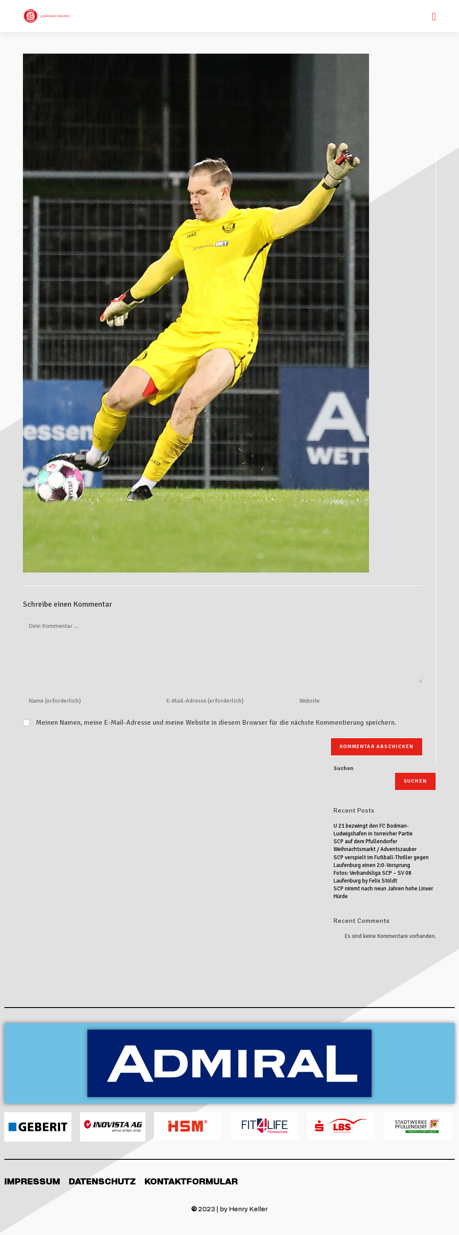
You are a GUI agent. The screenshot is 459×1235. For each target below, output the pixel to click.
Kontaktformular (191, 1181)
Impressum (32, 1181)
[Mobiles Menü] (434, 16)
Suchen (343, 768)
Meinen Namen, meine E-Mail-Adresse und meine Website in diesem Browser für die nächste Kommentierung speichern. (216, 722)
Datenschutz (102, 1181)
